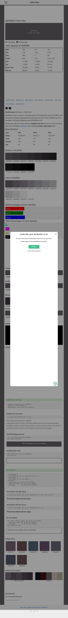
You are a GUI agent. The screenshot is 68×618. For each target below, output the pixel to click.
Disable (34, 246)
